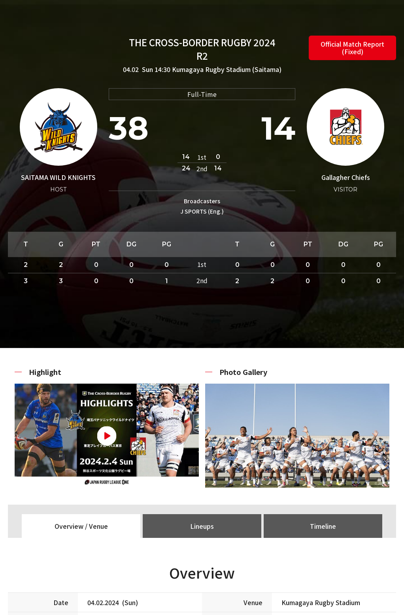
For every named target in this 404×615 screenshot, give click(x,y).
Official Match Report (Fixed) (352, 47)
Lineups (202, 526)
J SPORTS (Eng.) (202, 211)
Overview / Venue (81, 526)
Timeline (323, 526)
